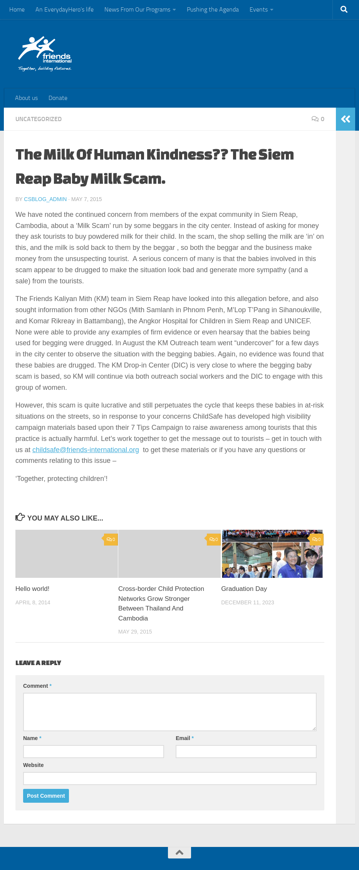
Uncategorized (38, 119)
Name (32, 738)
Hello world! (32, 588)
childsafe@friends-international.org (85, 450)
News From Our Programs (137, 9)
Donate (58, 97)
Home (17, 9)
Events (259, 9)
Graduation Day (244, 588)
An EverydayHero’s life (64, 9)
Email (185, 738)
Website (33, 765)
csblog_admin (45, 199)
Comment (37, 686)
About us (26, 97)
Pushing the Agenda (213, 9)
